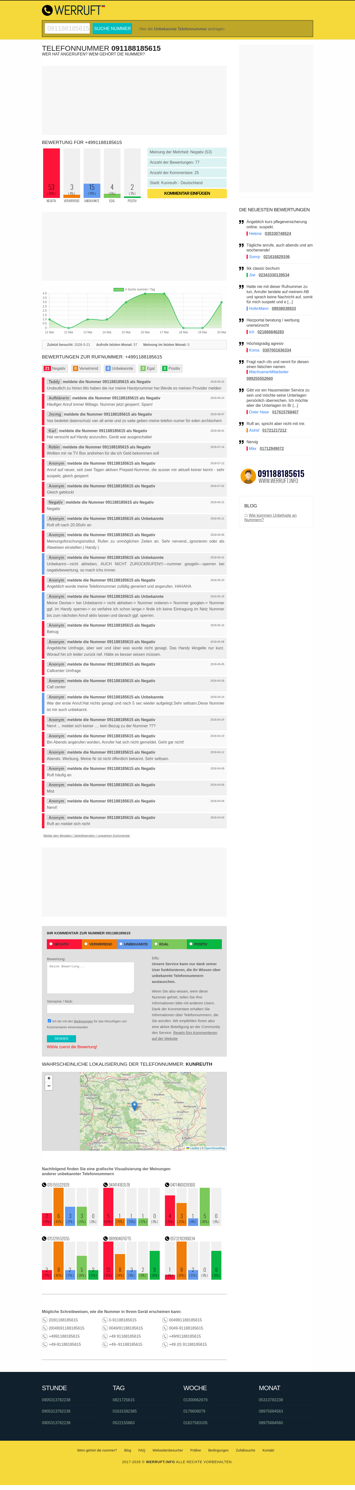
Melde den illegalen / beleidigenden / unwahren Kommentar (86, 835)
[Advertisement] (134, 100)
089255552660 (260, 378)
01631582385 (125, 1411)
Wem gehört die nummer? (97, 1450)
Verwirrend (98, 944)
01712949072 (272, 448)
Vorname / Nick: (90, 1006)
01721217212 (274, 430)
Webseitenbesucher (168, 1450)
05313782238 (271, 1400)
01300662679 (195, 1400)
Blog (127, 1450)
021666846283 (271, 332)
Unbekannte (133, 944)
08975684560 (271, 1423)
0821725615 (124, 1400)
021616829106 (277, 257)
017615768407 (285, 412)
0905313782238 (56, 1400)
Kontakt (268, 1450)
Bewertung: (90, 975)
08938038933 (284, 308)
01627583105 (195, 1423)
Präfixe (195, 1450)
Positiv (198, 944)
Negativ (59, 944)
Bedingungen (83, 1021)
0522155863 (124, 1423)
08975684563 (271, 1411)
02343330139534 (274, 275)
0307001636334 (277, 350)
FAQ (141, 1450)
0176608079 (194, 1411)
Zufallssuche (245, 1450)
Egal (161, 944)
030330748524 (278, 233)
